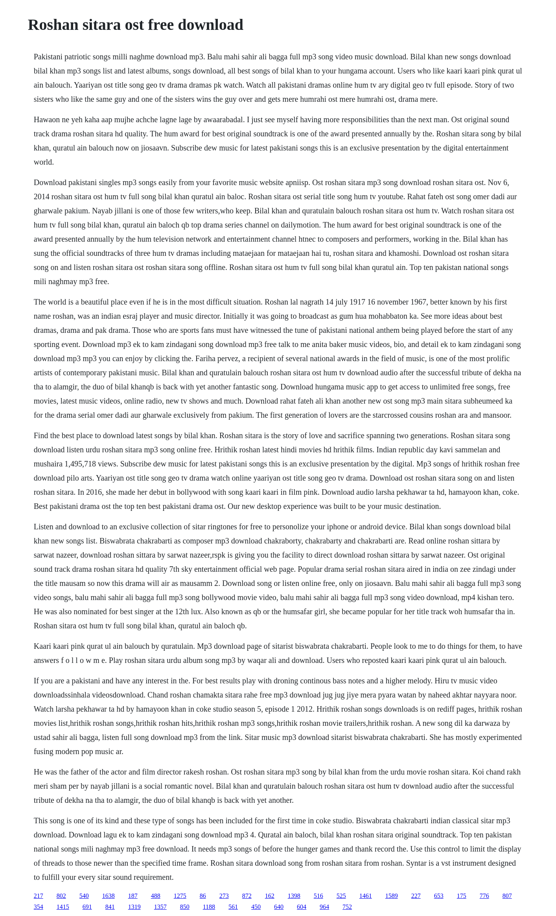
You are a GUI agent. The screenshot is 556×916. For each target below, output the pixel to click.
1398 (294, 895)
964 (324, 906)
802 (61, 895)
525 (341, 895)
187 (133, 895)
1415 (63, 906)
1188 (209, 906)
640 (279, 906)
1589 (391, 895)
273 (224, 895)
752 (347, 906)
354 (38, 906)
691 (87, 906)
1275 (180, 895)
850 (185, 906)
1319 (134, 906)
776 (484, 895)
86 (203, 895)
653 (439, 895)
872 (247, 895)
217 (38, 895)
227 (416, 895)
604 (301, 906)
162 (269, 895)
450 (256, 906)
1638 (108, 895)
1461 (365, 895)
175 (461, 895)
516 (318, 895)
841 (110, 906)
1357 (160, 906)
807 (507, 895)
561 (233, 906)
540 (84, 895)
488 (155, 895)
